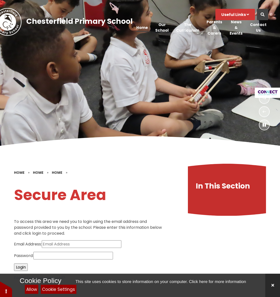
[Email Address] (81, 244)
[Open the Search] (262, 14)
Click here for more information (217, 281)
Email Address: (28, 244)
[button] (6, 289)
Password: (23, 255)
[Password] (73, 255)
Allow (31, 289)
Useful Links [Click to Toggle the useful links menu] (235, 14)
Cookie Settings (58, 289)
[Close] (272, 285)
